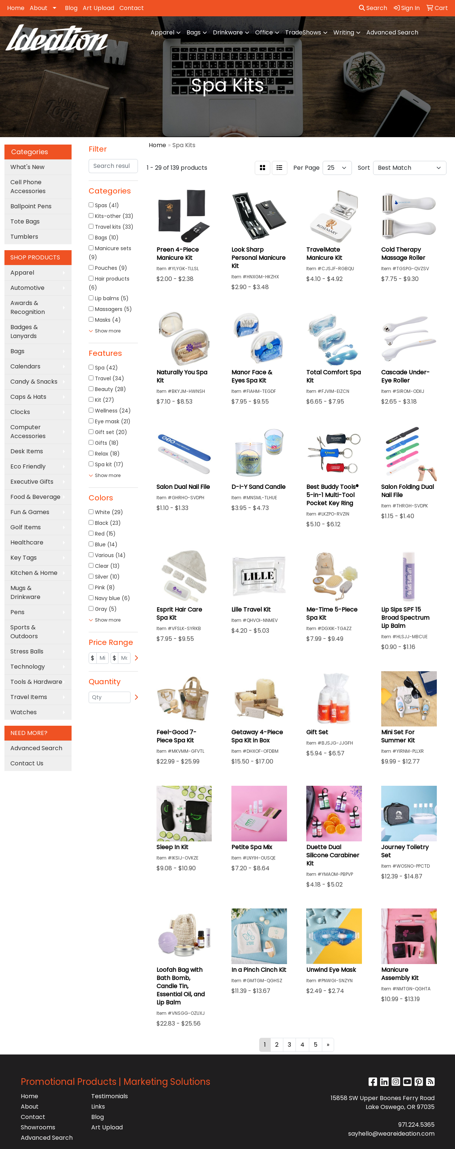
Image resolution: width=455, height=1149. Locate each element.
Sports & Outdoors (24, 631)
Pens (17, 612)
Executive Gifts (31, 481)
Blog (71, 8)
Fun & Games (29, 512)
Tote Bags (25, 221)
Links (98, 1106)
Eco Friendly (28, 466)
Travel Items (28, 697)
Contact (131, 8)
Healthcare (26, 542)
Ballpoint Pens (31, 206)
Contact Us (26, 763)
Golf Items (25, 527)
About (38, 8)
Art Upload (98, 8)
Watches (23, 712)
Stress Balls (26, 651)
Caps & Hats (28, 397)
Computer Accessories (28, 431)
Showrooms (38, 1127)
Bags (194, 32)
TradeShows (303, 32)
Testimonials (109, 1096)
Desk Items (26, 451)
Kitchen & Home (33, 573)
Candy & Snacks (33, 381)
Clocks (20, 412)
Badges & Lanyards (24, 331)
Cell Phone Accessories (28, 186)
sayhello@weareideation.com (391, 1133)
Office (264, 32)
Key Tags (23, 557)
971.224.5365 (416, 1124)
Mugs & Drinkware (25, 592)
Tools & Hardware (36, 682)
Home (15, 8)
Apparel (162, 32)
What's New (27, 167)
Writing (343, 32)
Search (373, 8)
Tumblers (24, 236)
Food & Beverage (35, 497)
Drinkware (228, 32)
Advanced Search (392, 32)
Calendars (25, 366)
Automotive (27, 288)
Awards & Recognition (27, 307)
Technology (27, 666)
